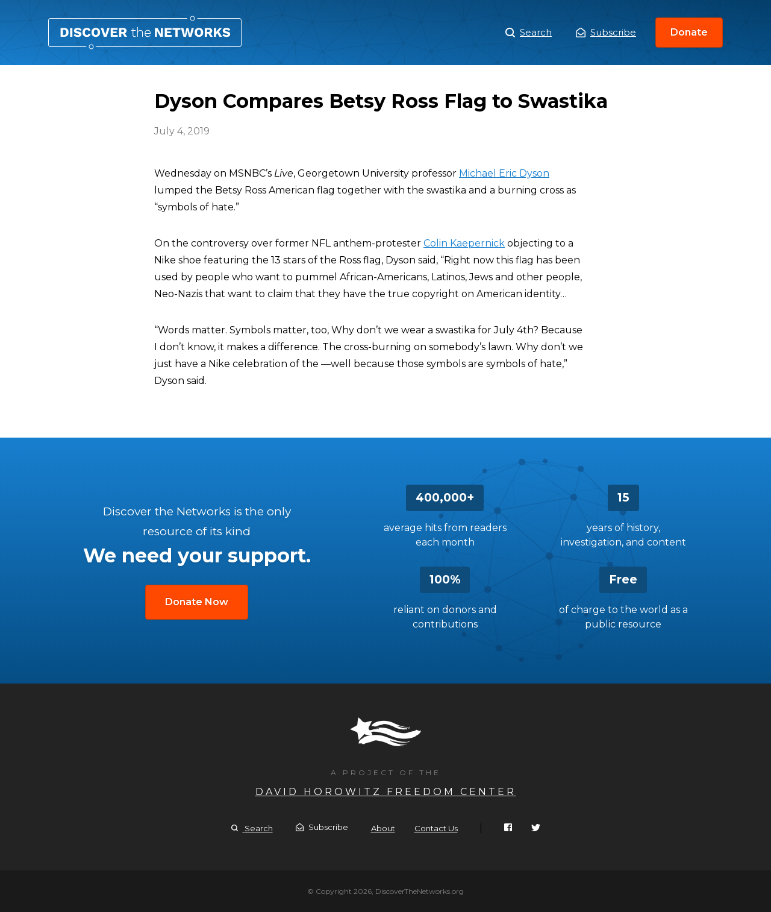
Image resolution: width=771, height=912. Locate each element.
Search (528, 32)
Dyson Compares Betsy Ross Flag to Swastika (145, 32)
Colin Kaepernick (464, 243)
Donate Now (196, 602)
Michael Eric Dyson (504, 173)
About (383, 828)
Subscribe (606, 32)
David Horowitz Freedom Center (385, 791)
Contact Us (436, 828)
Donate (689, 32)
